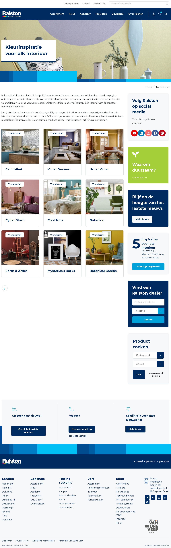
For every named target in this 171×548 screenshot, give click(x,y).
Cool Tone (55, 220)
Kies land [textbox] (140, 311)
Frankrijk (6, 488)
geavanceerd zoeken (156, 374)
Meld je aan (142, 219)
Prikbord (120, 488)
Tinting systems (124, 503)
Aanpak (63, 491)
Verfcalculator (95, 499)
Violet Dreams (59, 169)
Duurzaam (118, 14)
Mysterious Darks (61, 271)
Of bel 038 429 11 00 (77, 436)
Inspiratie (121, 519)
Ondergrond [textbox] (143, 355)
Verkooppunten (71, 4)
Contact (86, 4)
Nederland (8, 484)
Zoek (138, 374)
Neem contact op (82, 429)
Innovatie (93, 491)
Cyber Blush (15, 220)
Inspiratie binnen (125, 495)
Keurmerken (94, 495)
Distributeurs (123, 507)
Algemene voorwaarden (43, 541)
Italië (4, 515)
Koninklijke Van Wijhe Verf (71, 541)
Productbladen (67, 495)
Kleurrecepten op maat (125, 513)
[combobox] (148, 311)
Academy (85, 14)
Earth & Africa (16, 271)
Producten (65, 487)
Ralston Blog (99, 4)
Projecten (101, 14)
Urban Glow (99, 169)
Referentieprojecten (99, 488)
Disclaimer (7, 541)
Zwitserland (8, 503)
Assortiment (57, 14)
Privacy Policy (21, 541)
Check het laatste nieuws (28, 431)
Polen (5, 495)
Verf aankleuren (124, 499)
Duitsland (7, 491)
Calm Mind (13, 169)
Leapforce (165, 545)
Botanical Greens (103, 271)
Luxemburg (8, 499)
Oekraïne (7, 519)
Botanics (97, 220)
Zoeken (148, 320)
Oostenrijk (7, 507)
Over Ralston (135, 14)
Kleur (72, 14)
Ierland (6, 511)
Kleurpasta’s (122, 491)
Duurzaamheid (67, 503)
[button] (139, 177)
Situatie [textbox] (140, 364)
